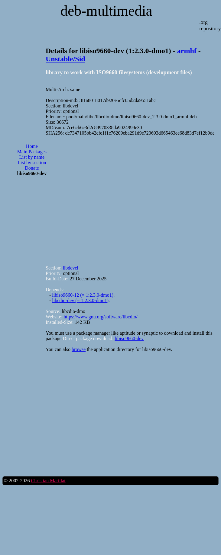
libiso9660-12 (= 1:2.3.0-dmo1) (82, 295)
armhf (187, 51)
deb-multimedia (106, 11)
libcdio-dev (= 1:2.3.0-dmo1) (80, 300)
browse (79, 349)
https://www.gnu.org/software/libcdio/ (101, 316)
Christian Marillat (48, 480)
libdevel (70, 267)
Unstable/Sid (65, 59)
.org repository (210, 25)
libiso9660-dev (129, 338)
